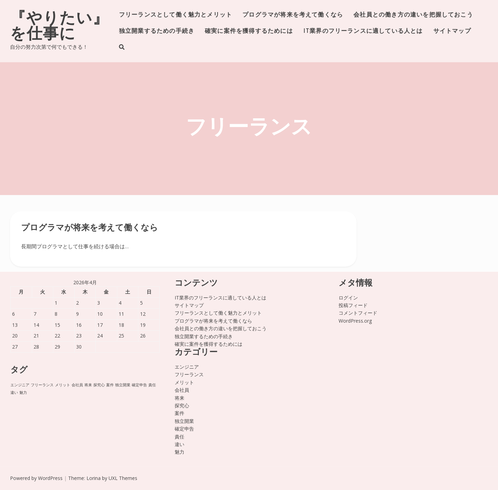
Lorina (93, 478)
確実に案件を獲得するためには (249, 31)
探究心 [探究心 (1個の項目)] (99, 384)
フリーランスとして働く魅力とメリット (175, 15)
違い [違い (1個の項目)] (14, 392)
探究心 (182, 405)
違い (179, 444)
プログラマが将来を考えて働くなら (292, 15)
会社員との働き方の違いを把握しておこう (413, 15)
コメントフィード (358, 312)
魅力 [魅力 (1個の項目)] (23, 392)
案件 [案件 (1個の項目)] (110, 384)
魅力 (179, 452)
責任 (179, 436)
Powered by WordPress (36, 478)
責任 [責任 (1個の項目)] (152, 384)
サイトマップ (452, 31)
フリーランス (189, 374)
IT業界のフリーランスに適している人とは (363, 31)
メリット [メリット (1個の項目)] (62, 384)
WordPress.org (355, 320)
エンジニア (187, 366)
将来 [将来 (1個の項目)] (88, 384)
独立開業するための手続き (156, 31)
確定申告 (184, 428)
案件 (179, 413)
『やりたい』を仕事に (59, 27)
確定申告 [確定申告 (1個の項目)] (139, 384)
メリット (184, 382)
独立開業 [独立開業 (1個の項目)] (122, 384)
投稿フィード (353, 305)
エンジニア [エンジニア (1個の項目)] (19, 384)
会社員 (182, 390)
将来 (179, 398)
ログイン (348, 297)
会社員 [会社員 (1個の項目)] (77, 384)
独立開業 (184, 421)
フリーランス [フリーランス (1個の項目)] (42, 384)
